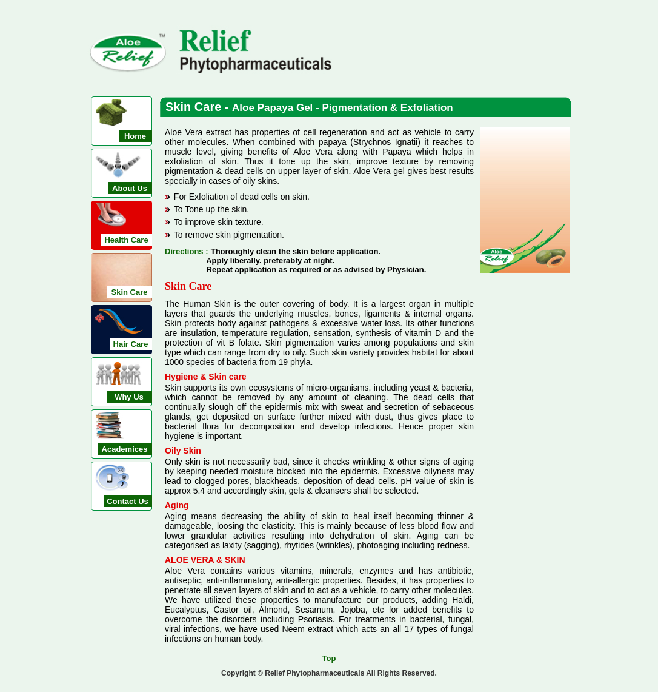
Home (135, 136)
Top (329, 658)
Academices (125, 449)
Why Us (129, 396)
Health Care (126, 239)
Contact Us (127, 501)
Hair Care (130, 344)
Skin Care (129, 292)
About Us (129, 188)
